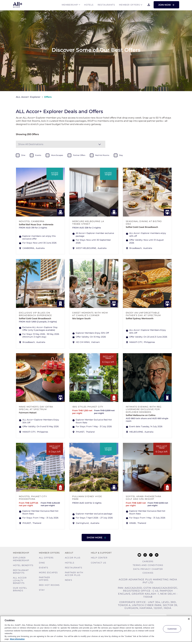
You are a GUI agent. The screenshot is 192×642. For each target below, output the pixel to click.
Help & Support (101, 552)
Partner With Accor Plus (74, 573)
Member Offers (129, 5)
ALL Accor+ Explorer (28, 97)
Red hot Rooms (49, 585)
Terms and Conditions (148, 565)
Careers (147, 561)
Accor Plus (72, 557)
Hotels (88, 5)
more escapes (57, 155)
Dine (42, 562)
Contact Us (98, 562)
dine (23, 155)
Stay (42, 590)
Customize (172, 629)
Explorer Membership (21, 559)
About (69, 552)
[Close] (189, 619)
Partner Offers (44, 578)
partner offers (79, 155)
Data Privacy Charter (148, 569)
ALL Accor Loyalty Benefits (20, 580)
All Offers (46, 557)
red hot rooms (102, 155)
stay (121, 155)
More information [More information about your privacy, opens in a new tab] (17, 639)
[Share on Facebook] (173, 97)
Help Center (99, 557)
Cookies (148, 572)
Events (43, 567)
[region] (96, 629)
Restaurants (106, 5)
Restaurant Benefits (21, 571)
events (38, 155)
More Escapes (48, 572)
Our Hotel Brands (20, 589)
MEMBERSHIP (70, 5)
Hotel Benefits (23, 565)
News (68, 580)
